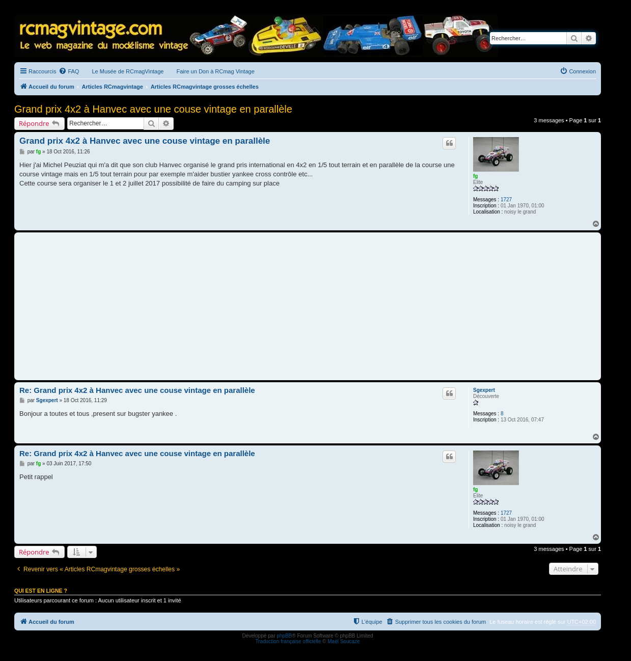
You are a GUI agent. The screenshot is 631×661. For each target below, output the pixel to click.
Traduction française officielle (288, 641)
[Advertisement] (307, 306)
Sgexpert (484, 390)
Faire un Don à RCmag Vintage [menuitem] (215, 71)
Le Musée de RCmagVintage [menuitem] (127, 71)
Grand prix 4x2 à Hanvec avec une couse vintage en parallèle (153, 109)
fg (475, 176)
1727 (506, 199)
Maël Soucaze (343, 641)
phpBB (284, 636)
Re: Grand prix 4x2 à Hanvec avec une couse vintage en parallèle (137, 390)
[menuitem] (69, 71)
